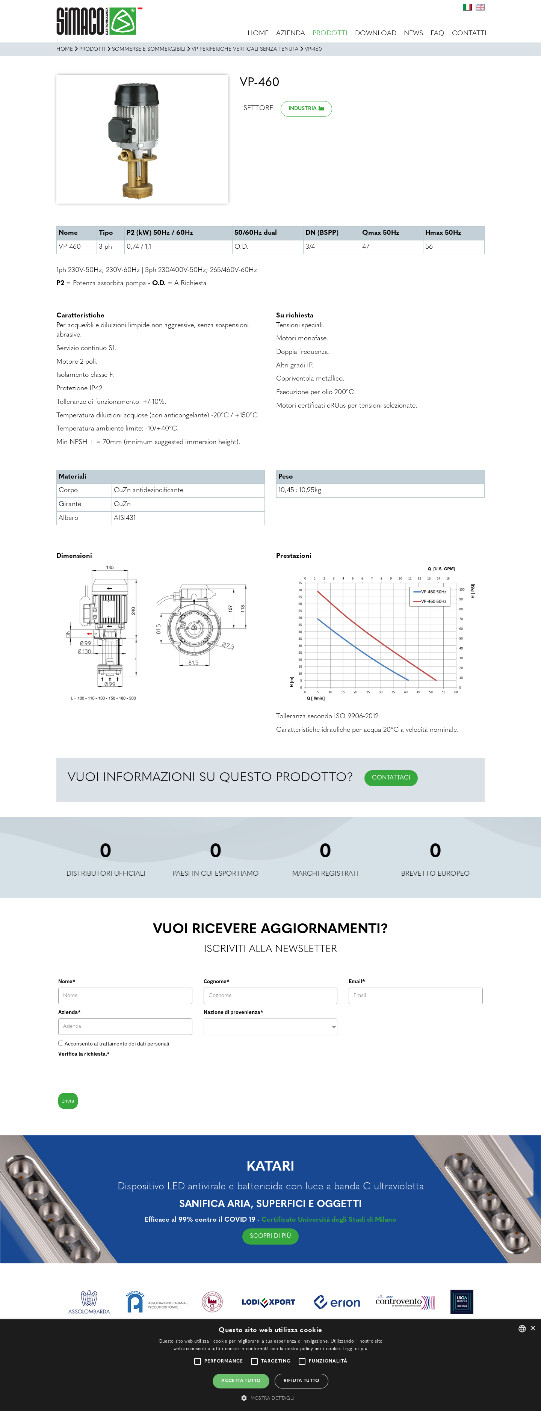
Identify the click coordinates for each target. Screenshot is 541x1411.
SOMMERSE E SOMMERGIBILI (148, 49)
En (480, 7)
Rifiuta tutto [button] (301, 1381)
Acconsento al (117, 1043)
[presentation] (115, 1074)
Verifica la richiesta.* (84, 1053)
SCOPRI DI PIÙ (307, 1236)
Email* (357, 981)
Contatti (469, 33)
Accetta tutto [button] (240, 1381)
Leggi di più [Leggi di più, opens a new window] (355, 1349)
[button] (270, 1398)
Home (258, 33)
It (467, 7)
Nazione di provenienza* (233, 1012)
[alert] (270, 1365)
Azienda (290, 33)
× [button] (532, 1328)
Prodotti (330, 33)
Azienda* (69, 1012)
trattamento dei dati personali (134, 1043)
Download (375, 33)
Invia (68, 1100)
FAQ (437, 33)
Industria (303, 109)
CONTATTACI (391, 778)
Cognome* (217, 981)
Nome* (67, 981)
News (413, 33)
